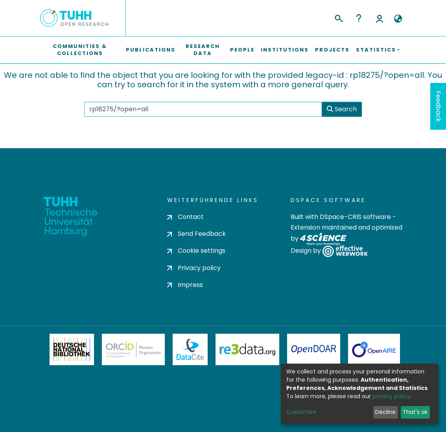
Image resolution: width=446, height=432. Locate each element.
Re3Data (247, 349)
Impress (185, 284)
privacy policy (391, 396)
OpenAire (374, 349)
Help (358, 18)
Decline (385, 412)
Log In (379, 18)
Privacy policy (194, 267)
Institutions (285, 49)
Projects (332, 49)
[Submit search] (338, 17)
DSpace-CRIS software (355, 216)
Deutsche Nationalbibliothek (71, 349)
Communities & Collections (80, 49)
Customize (301, 412)
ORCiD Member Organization (133, 349)
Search (342, 109)
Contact (185, 216)
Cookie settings (196, 250)
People (242, 49)
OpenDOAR (314, 349)
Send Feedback (196, 233)
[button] (398, 19)
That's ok (415, 412)
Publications (150, 49)
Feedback (438, 106)
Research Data (203, 49)
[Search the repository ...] (203, 109)
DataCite (190, 349)
